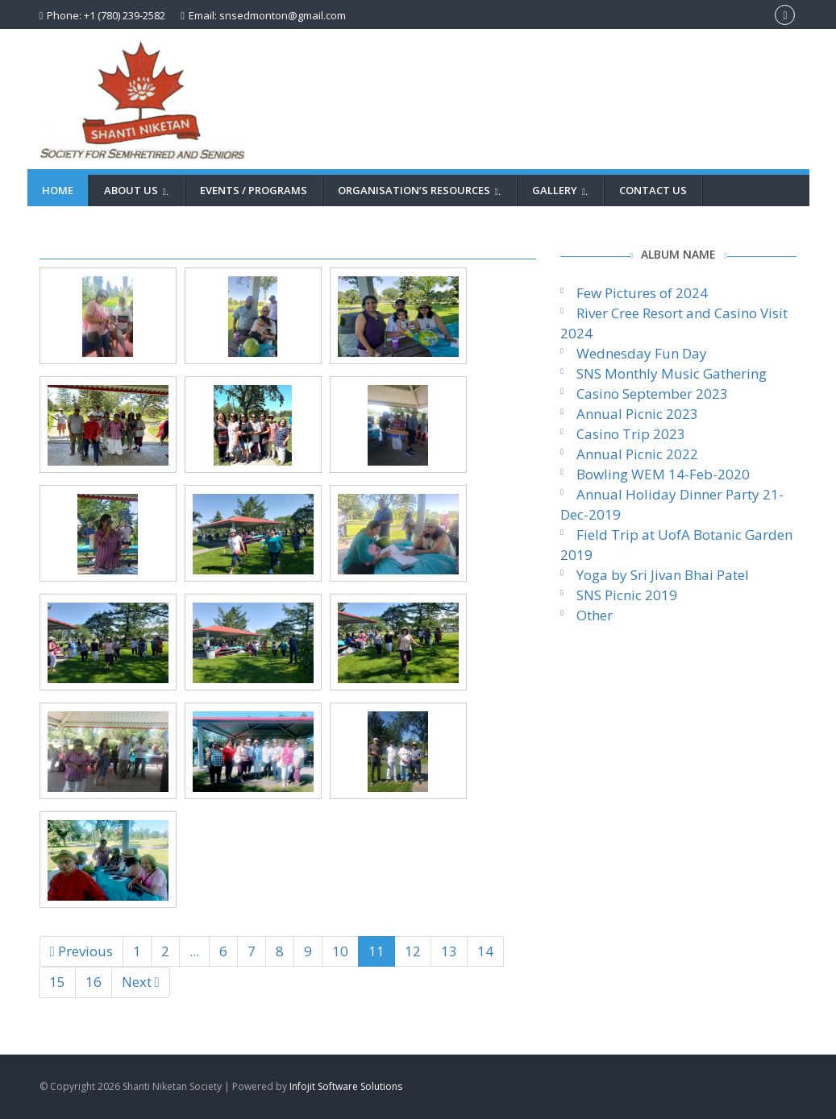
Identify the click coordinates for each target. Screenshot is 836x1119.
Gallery (562, 190)
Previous (81, 951)
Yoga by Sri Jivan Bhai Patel (662, 575)
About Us (138, 190)
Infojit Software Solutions (345, 1086)
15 (57, 981)
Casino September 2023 (652, 393)
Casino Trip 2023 (630, 434)
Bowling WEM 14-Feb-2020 (663, 474)
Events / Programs (253, 190)
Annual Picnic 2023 (637, 413)
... (194, 951)
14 (485, 951)
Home (57, 190)
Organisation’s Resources (421, 190)
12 (413, 951)
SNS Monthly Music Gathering (671, 373)
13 (449, 951)
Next (141, 981)
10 (340, 951)
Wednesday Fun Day (641, 353)
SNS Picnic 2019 (626, 595)
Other (594, 615)
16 (93, 981)
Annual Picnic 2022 (637, 454)
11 (376, 951)
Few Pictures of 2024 (642, 293)
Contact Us (653, 190)
